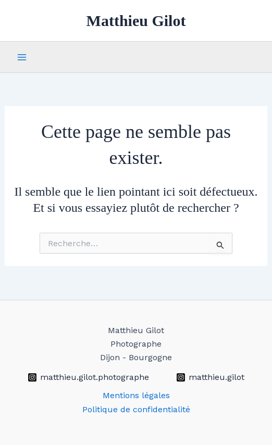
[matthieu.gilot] (210, 377)
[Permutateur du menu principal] (21, 57)
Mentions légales (136, 395)
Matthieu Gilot (136, 20)
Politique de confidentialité (136, 409)
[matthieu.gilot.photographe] (88, 377)
